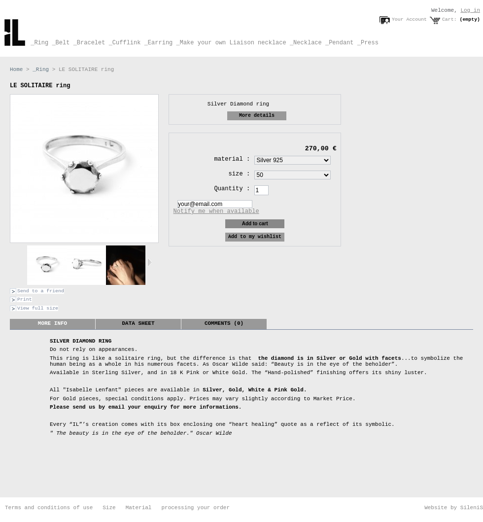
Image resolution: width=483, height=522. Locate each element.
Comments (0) (224, 323)
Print (24, 299)
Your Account (409, 19)
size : (239, 174)
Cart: (449, 19)
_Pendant (338, 42)
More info (52, 323)
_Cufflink (122, 42)
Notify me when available (216, 211)
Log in (470, 10)
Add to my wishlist (254, 237)
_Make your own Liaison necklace (229, 42)
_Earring (156, 42)
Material (139, 508)
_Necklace (304, 42)
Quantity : (232, 188)
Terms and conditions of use (49, 508)
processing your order (195, 508)
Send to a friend (40, 291)
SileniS (471, 508)
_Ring (37, 42)
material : (232, 159)
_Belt (58, 42)
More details (257, 115)
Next (149, 262)
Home (16, 69)
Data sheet (138, 323)
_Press (366, 42)
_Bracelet (87, 42)
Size (109, 508)
